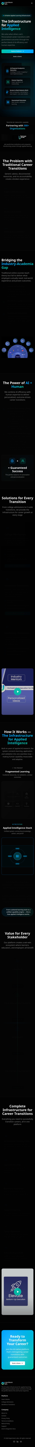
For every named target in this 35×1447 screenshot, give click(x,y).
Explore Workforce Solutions (17, 613)
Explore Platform (17, 51)
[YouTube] (21, 1442)
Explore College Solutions (17, 566)
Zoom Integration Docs (8, 1429)
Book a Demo (17, 56)
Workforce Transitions (8, 1404)
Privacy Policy (5, 1418)
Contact (3, 1416)
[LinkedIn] (17, 1442)
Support (3, 1426)
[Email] (14, 1442)
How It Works (5, 1399)
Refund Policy (5, 1423)
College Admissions (7, 1402)
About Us (4, 1413)
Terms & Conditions (7, 1421)
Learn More (17, 986)
